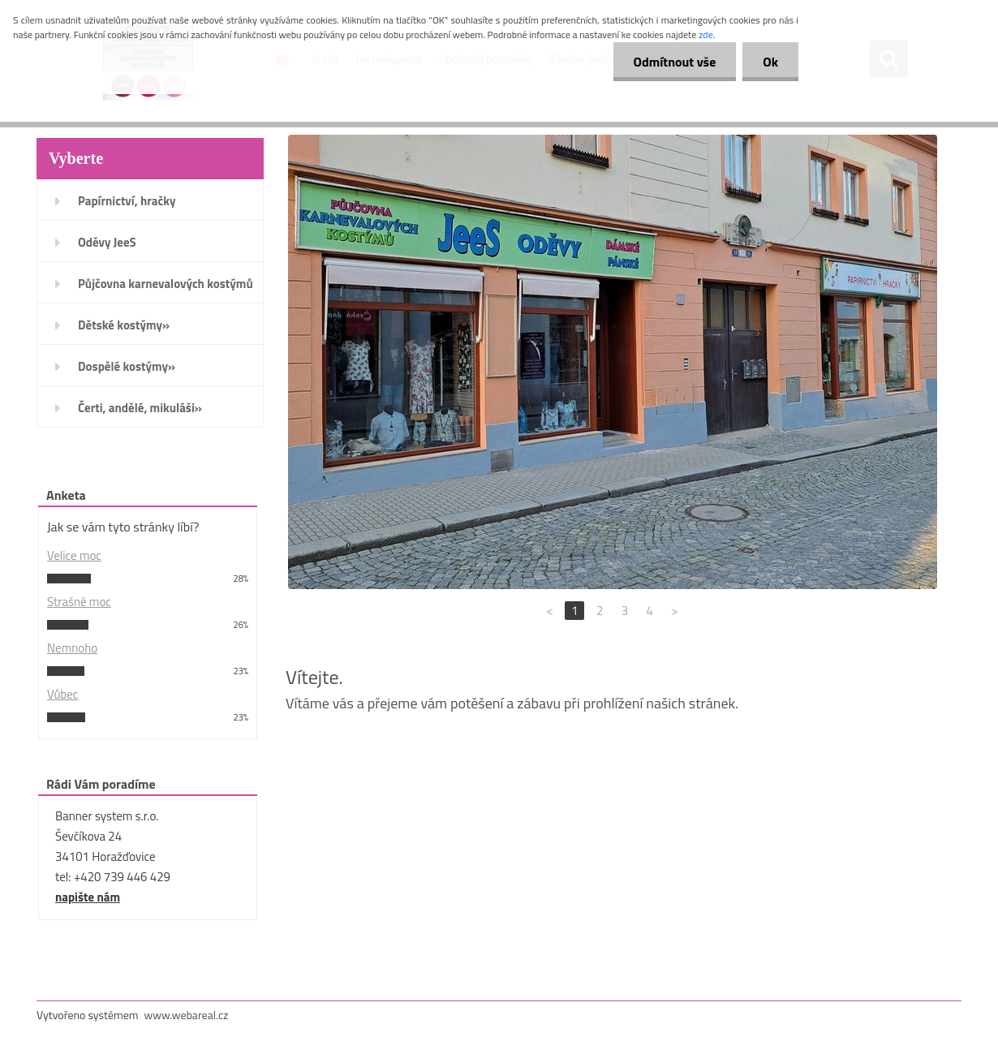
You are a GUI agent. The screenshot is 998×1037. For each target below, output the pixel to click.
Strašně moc (79, 601)
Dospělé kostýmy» (126, 366)
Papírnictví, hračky (126, 200)
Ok (770, 61)
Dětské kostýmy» (124, 325)
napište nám (87, 897)
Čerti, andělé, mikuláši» (140, 407)
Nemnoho (72, 648)
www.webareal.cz (186, 1014)
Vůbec (62, 694)
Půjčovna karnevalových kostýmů (165, 283)
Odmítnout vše (675, 61)
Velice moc (74, 555)
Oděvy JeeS (107, 242)
